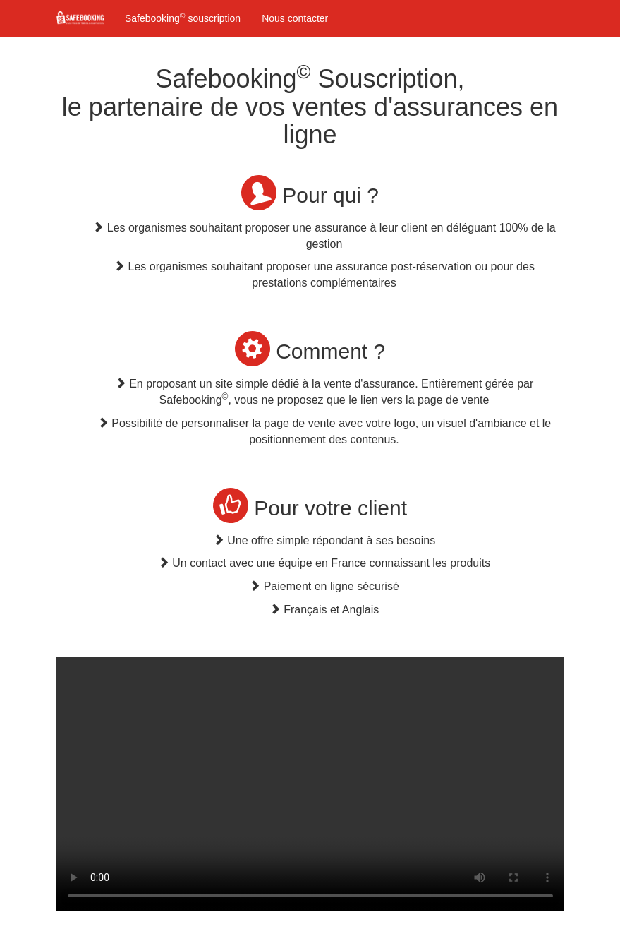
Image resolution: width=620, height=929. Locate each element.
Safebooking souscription (183, 17)
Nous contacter (295, 18)
